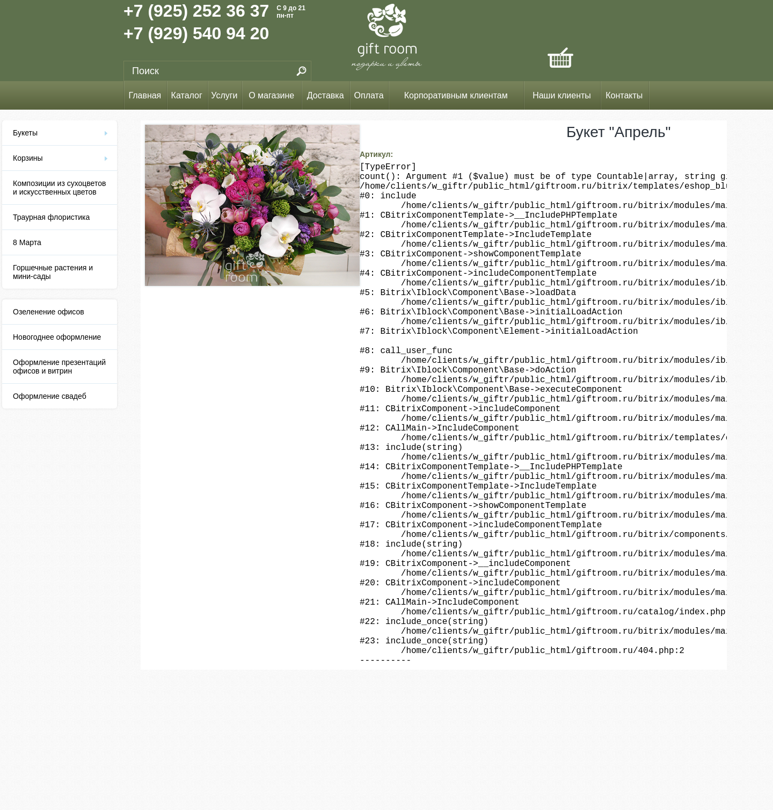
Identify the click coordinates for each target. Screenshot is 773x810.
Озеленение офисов (48, 311)
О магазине (271, 95)
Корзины (28, 158)
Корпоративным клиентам (456, 95)
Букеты (25, 132)
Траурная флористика (51, 217)
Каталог (186, 95)
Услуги (224, 95)
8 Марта (27, 242)
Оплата (369, 95)
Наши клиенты (562, 95)
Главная (144, 95)
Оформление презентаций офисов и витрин (59, 366)
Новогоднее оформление (57, 337)
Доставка (325, 95)
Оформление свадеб (49, 396)
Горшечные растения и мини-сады (53, 272)
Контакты (624, 95)
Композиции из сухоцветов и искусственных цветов (59, 187)
